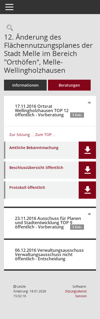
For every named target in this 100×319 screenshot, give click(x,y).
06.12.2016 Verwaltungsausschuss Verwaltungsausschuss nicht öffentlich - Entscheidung (49, 254)
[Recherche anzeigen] (8, 28)
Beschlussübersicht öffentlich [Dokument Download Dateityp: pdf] (36, 167)
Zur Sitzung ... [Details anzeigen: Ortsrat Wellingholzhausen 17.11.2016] (21, 134)
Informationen (25, 85)
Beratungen (69, 85)
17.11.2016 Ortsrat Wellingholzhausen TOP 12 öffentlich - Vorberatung (49, 110)
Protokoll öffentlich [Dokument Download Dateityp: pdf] (27, 187)
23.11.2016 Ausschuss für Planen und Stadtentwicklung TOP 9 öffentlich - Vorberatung (49, 222)
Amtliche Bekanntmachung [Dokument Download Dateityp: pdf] (33, 148)
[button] (87, 150)
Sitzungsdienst (76, 293)
